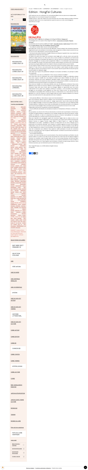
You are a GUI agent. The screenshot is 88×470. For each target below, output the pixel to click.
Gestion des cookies (57, 468)
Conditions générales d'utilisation (43, 468)
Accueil (30, 8)
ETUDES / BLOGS (18, 456)
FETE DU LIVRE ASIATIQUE (17, 434)
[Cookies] (2, 467)
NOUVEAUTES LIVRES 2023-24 (17, 70)
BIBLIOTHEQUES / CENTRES (18, 444)
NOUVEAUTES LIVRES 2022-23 (17, 62)
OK (24, 19)
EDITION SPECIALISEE (18, 448)
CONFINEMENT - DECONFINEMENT (51, 8)
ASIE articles (16, 267)
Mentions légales (30, 468)
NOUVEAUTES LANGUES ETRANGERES (17, 87)
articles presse (17, 366)
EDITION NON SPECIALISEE (18, 452)
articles (14, 293)
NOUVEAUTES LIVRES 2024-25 (17, 79)
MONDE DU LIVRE (38, 8)
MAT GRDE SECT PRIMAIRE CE (17, 246)
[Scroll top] (85, 467)
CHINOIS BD (16, 348)
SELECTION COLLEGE (16, 254)
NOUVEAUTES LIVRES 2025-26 (17, 95)
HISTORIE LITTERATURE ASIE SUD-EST (17, 315)
